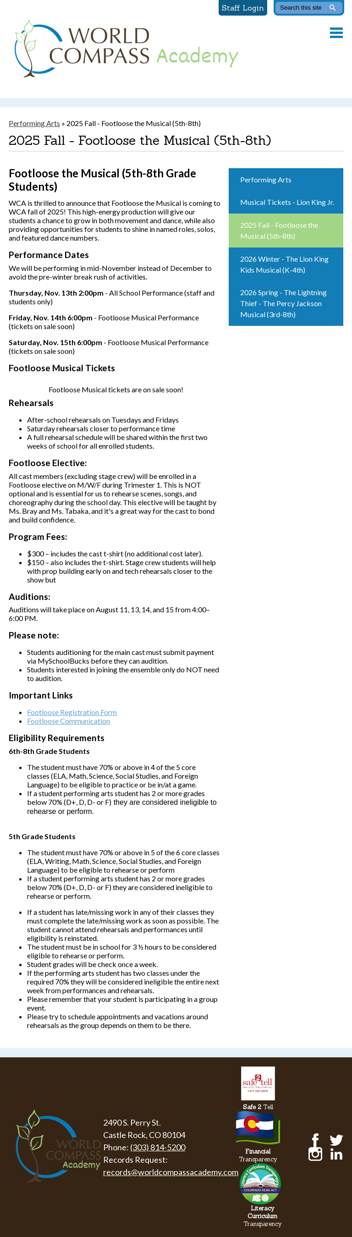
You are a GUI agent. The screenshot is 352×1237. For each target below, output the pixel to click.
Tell (258, 1107)
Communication (68, 720)
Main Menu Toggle (336, 32)
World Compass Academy (124, 49)
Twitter (336, 1140)
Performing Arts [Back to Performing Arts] (34, 123)
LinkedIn (336, 1154)
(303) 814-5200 (157, 1147)
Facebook (315, 1140)
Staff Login (243, 7)
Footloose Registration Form (72, 712)
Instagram (315, 1154)
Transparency (258, 1155)
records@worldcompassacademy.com (170, 1172)
